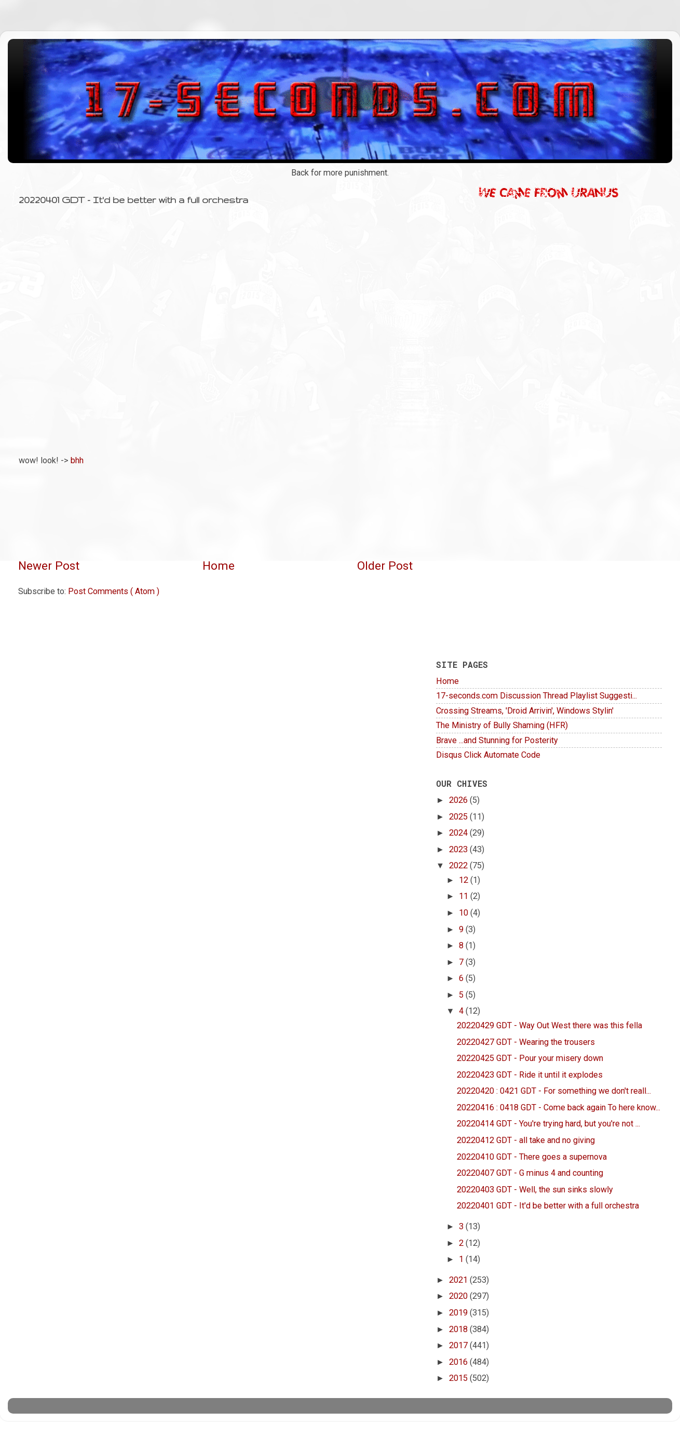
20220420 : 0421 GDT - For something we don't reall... (554, 1091)
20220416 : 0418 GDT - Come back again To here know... (558, 1107)
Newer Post (48, 566)
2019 (459, 1313)
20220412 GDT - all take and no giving (526, 1140)
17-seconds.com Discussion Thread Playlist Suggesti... (536, 696)
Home (218, 566)
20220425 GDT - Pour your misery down (530, 1058)
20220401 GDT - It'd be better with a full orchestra (548, 1206)
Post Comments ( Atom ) (113, 591)
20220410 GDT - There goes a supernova (532, 1157)
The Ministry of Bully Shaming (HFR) (502, 725)
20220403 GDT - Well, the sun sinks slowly (535, 1189)
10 (464, 913)
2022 (459, 865)
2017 (459, 1345)
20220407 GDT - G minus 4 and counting (530, 1173)
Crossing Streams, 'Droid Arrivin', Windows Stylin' (525, 711)
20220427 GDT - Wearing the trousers (526, 1042)
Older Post (385, 566)
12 (464, 880)
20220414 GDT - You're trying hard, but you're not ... (548, 1124)
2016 (459, 1362)
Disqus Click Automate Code (488, 755)
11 (464, 896)
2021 (459, 1280)
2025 (459, 817)
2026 (459, 800)
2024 (459, 833)
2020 (459, 1296)
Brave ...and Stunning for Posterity (497, 740)
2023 (459, 849)
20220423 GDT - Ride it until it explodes (530, 1075)
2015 (459, 1378)
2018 (459, 1329)
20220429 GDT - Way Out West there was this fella (549, 1025)
